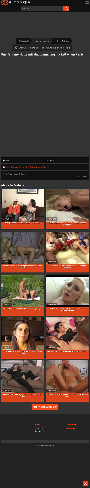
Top (85, 484)
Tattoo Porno (36, 167)
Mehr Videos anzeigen (45, 406)
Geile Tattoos (12, 167)
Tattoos (46, 167)
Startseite (38, 428)
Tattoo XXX (24, 167)
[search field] (42, 8)
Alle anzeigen (71, 429)
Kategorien (39, 431)
